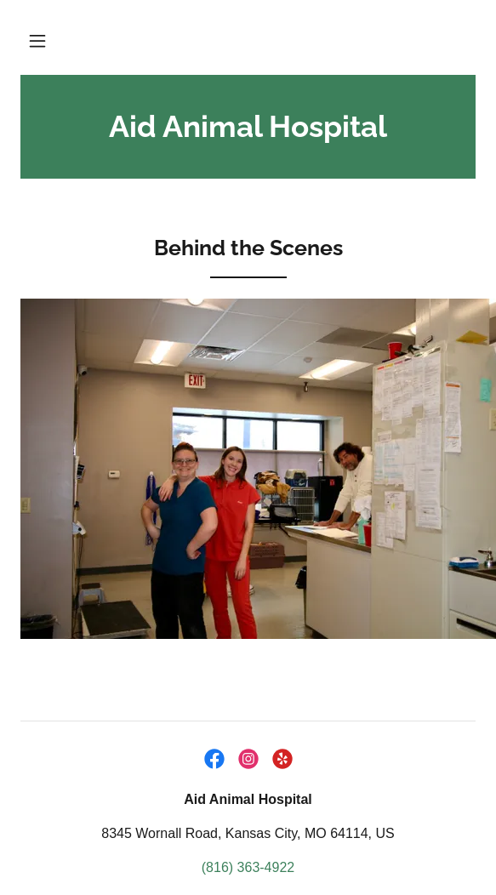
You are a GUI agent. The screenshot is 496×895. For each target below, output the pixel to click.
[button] (37, 41)
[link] (248, 127)
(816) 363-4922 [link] (248, 867)
